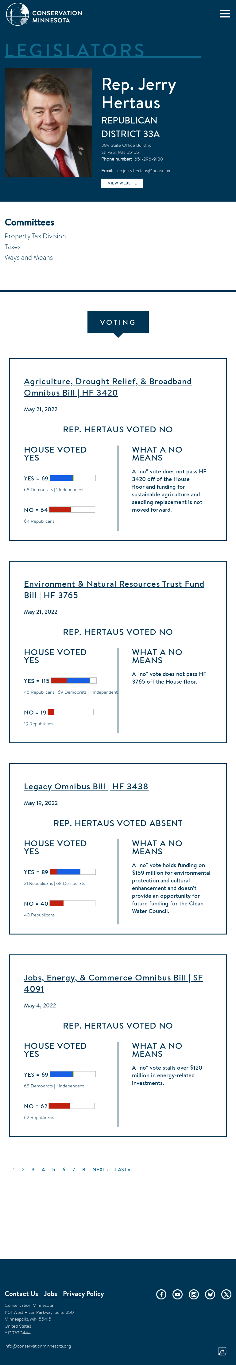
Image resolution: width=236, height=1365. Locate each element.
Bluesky (210, 1294)
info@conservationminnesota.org (38, 1346)
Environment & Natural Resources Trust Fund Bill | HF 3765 (114, 589)
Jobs (50, 1293)
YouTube (177, 1294)
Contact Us (21, 1293)
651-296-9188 (148, 159)
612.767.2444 (18, 1333)
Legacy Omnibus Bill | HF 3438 (86, 786)
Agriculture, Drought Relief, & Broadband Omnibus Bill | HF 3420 (108, 386)
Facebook (161, 1294)
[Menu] (225, 14)
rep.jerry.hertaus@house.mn (143, 170)
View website (122, 183)
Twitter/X (226, 1294)
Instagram (194, 1294)
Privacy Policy (83, 1293)
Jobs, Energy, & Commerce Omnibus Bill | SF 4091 (113, 983)
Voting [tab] (118, 322)
